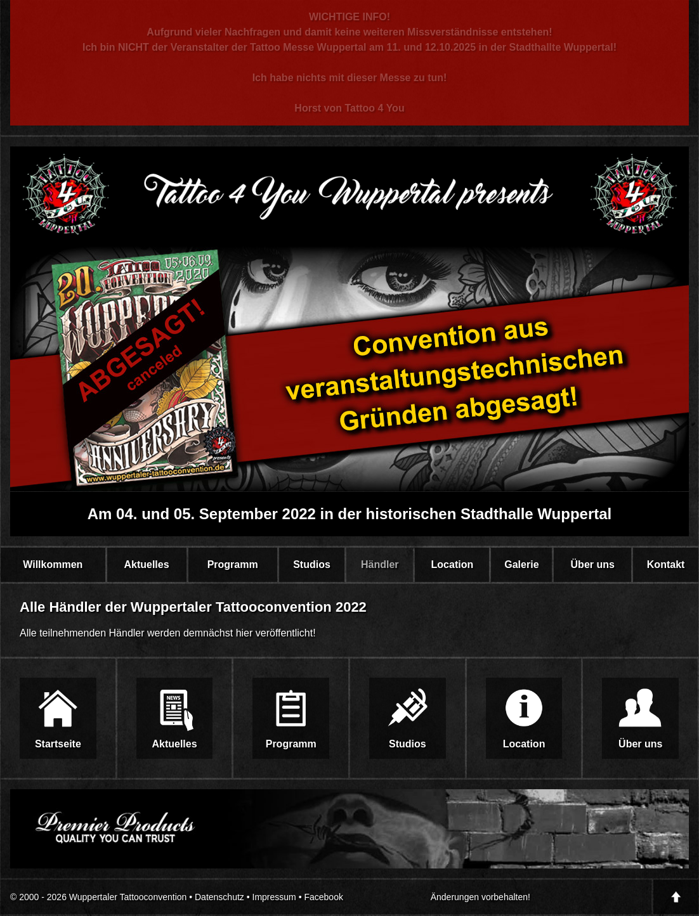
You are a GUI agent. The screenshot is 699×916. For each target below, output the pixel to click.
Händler (380, 564)
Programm (232, 564)
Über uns (593, 564)
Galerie (521, 564)
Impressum (274, 897)
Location (452, 564)
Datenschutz (219, 897)
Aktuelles (146, 564)
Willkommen (52, 564)
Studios (311, 564)
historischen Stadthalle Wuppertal (489, 513)
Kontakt (666, 564)
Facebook (323, 897)
